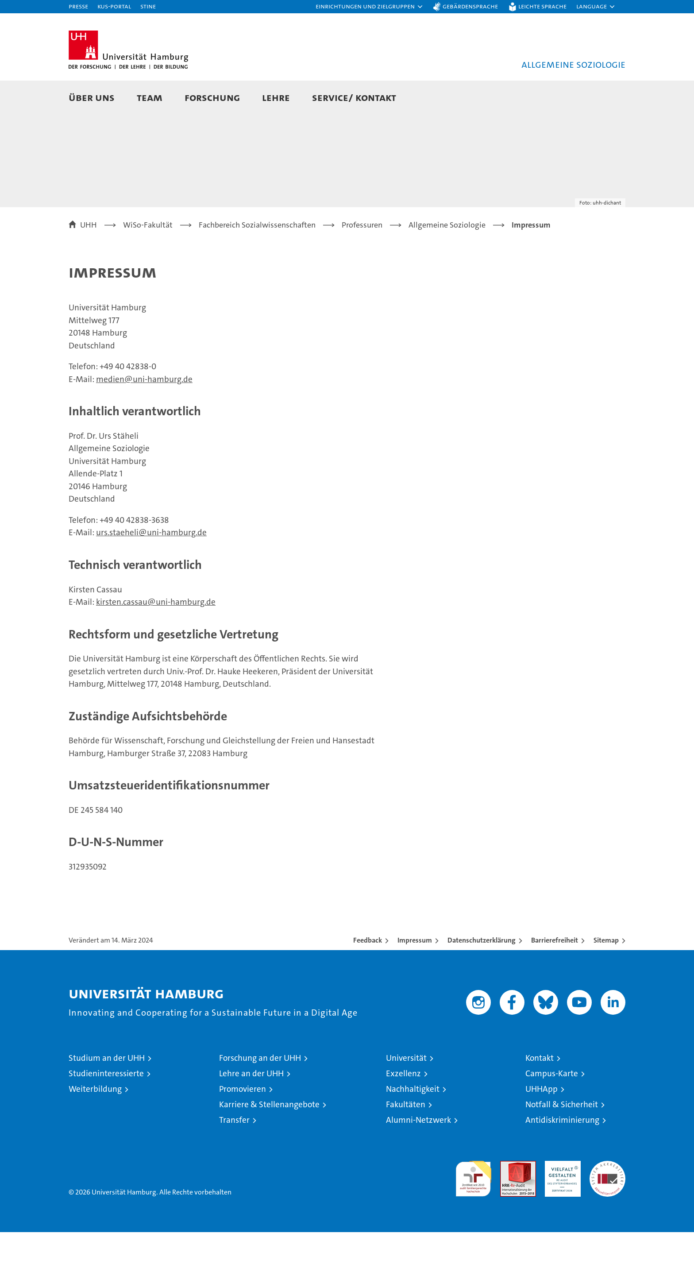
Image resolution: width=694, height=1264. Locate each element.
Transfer (234, 1151)
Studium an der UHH (107, 1089)
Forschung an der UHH (260, 1089)
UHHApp (541, 1120)
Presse (78, 6)
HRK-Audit (560, 1197)
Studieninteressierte (106, 1105)
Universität (406, 1089)
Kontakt (539, 1089)
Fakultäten (405, 1136)
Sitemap (606, 972)
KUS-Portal (114, 6)
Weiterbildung (95, 1120)
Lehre (276, 97)
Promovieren (242, 1120)
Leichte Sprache (542, 6)
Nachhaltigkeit (413, 1120)
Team (149, 97)
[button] (370, 6)
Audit (508, 1197)
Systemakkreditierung (607, 1197)
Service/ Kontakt (354, 97)
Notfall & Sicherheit (561, 1136)
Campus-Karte (551, 1105)
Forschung (212, 97)
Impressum (414, 972)
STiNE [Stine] (148, 6)
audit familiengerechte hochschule (473, 1207)
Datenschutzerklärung (481, 972)
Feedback (367, 972)
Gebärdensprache (470, 6)
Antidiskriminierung (562, 1151)
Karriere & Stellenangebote (269, 1136)
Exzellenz (403, 1105)
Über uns (92, 97)
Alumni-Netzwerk (418, 1151)
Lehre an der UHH (251, 1105)
